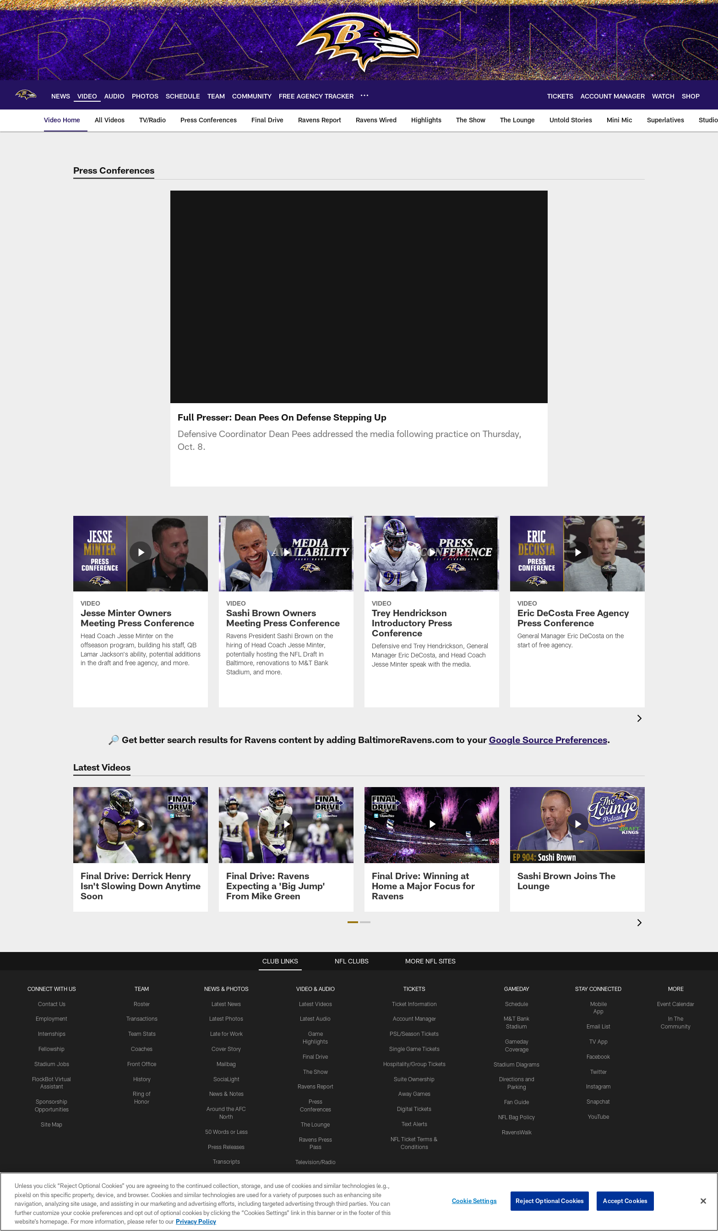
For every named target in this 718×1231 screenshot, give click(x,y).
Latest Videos (315, 1004)
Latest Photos (226, 1018)
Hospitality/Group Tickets (414, 1064)
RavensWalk (517, 1132)
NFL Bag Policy (516, 1117)
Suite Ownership (414, 1079)
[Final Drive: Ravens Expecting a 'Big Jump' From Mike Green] (286, 849)
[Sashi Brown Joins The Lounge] (577, 844)
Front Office (141, 1064)
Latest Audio (315, 1018)
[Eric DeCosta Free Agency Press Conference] (577, 588)
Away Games (414, 1093)
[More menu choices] (364, 95)
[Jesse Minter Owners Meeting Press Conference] (140, 597)
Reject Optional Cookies (550, 1207)
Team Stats (142, 1033)
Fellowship (51, 1048)
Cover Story (226, 1048)
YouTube (598, 1116)
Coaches (141, 1048)
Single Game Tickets (414, 1048)
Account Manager (414, 1018)
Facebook (598, 1056)
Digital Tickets (414, 1108)
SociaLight (226, 1079)
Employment (51, 1018)
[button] (353, 922)
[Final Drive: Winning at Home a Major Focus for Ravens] (431, 849)
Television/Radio (315, 1162)
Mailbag (226, 1064)
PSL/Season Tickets (414, 1033)
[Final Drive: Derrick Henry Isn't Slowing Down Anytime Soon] (140, 849)
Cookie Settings (474, 1207)
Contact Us (51, 1004)
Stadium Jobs (51, 1064)
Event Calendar (675, 1004)
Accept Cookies (625, 1207)
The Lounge (315, 1124)
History (142, 1079)
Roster (142, 1004)
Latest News (226, 1004)
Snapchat (598, 1101)
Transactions (142, 1018)
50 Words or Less (226, 1131)
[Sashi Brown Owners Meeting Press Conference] (286, 602)
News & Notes (226, 1093)
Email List (598, 1026)
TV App (598, 1041)
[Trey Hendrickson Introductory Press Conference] (431, 598)
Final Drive (315, 1056)
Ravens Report (315, 1086)
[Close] (703, 1208)
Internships (51, 1033)
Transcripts (226, 1161)
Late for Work (226, 1033)
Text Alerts (414, 1124)
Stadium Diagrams (516, 1064)
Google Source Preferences (548, 739)
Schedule (516, 1004)
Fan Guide (516, 1102)
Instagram (598, 1086)
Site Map (51, 1124)
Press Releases (226, 1146)
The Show (315, 1071)
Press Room (226, 1176)
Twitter (598, 1071)
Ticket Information (414, 1004)
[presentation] (641, 719)
